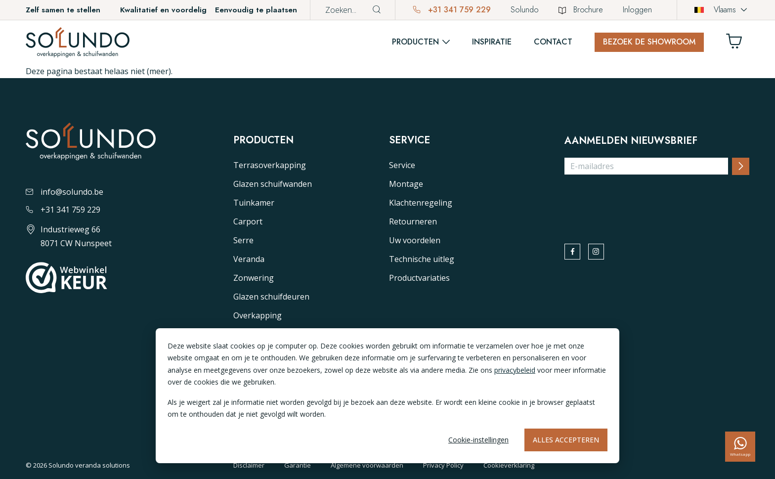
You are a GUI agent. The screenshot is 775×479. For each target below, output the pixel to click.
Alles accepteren (566, 439)
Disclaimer (248, 465)
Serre (243, 240)
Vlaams (715, 9)
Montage (406, 183)
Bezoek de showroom (649, 41)
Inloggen (637, 9)
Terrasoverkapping (269, 165)
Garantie (297, 465)
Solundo (525, 9)
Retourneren (413, 221)
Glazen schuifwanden (272, 183)
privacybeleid (514, 370)
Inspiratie (492, 41)
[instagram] (603, 254)
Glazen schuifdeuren (271, 296)
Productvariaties (419, 277)
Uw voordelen (414, 240)
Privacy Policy (443, 465)
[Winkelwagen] (738, 43)
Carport (247, 221)
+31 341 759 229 (452, 9)
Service (402, 165)
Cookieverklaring (508, 465)
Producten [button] (415, 41)
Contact (553, 41)
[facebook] (574, 254)
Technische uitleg (421, 259)
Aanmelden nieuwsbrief (630, 141)
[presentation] (639, 202)
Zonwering (253, 277)
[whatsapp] (740, 447)
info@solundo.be (64, 192)
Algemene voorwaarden (367, 465)
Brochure (581, 9)
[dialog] (387, 395)
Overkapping (257, 315)
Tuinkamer (253, 202)
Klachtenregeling (420, 202)
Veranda (248, 259)
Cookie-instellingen (478, 439)
